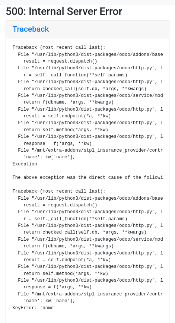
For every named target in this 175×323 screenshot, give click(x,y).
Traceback (31, 29)
